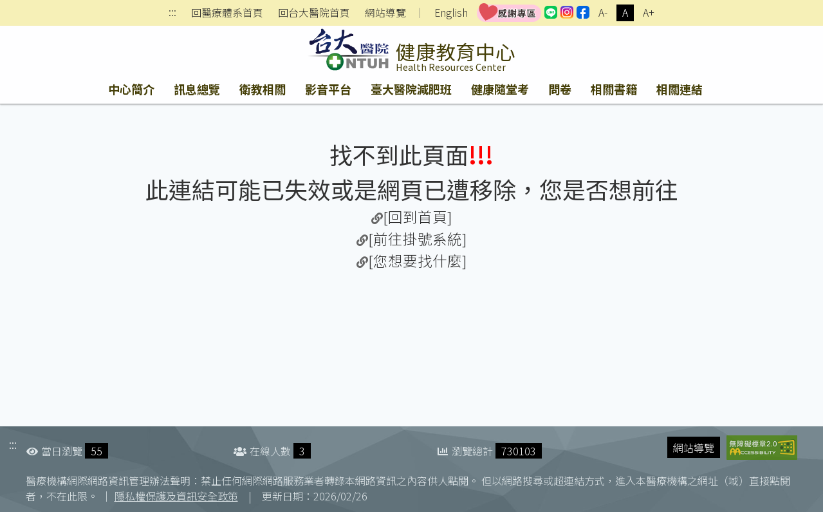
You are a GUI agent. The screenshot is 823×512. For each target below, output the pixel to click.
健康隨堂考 (500, 89)
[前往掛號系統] (417, 238)
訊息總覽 (197, 89)
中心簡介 (131, 89)
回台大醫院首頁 (314, 13)
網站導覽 (385, 13)
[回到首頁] (417, 216)
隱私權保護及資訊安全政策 (176, 496)
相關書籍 (614, 89)
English (451, 12)
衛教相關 (262, 89)
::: (172, 13)
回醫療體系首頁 (227, 13)
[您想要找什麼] (417, 260)
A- (602, 12)
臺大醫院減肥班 (411, 89)
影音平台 (328, 89)
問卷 (559, 89)
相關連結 (679, 89)
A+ (648, 12)
